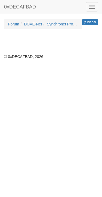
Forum (13, 24)
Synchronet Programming (68, 24)
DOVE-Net (33, 24)
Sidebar (90, 22)
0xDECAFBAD (20, 7)
